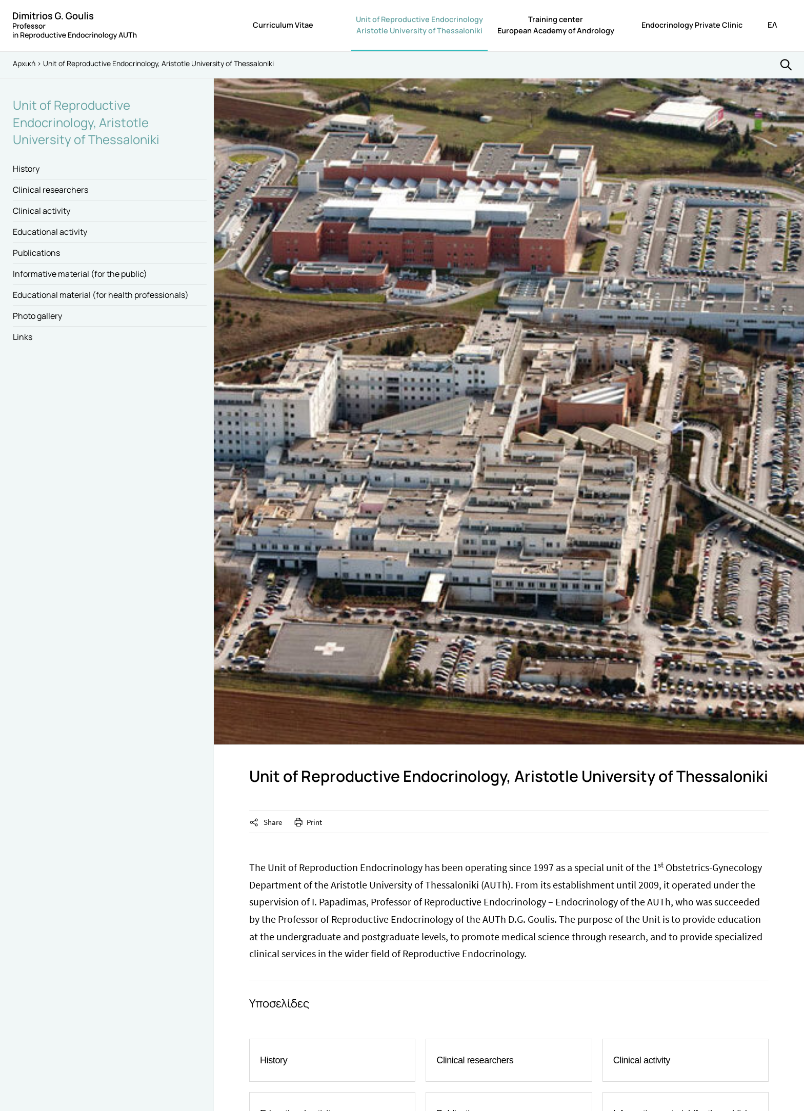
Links (22, 336)
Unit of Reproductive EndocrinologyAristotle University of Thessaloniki (419, 24)
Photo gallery (37, 315)
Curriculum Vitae (283, 25)
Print (314, 822)
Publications (36, 252)
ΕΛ (772, 24)
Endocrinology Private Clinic (691, 25)
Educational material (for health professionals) (101, 294)
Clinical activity (41, 210)
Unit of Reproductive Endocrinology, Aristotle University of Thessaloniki (86, 122)
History (26, 168)
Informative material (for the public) (80, 273)
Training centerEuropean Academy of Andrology (555, 24)
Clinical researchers (50, 189)
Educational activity (50, 231)
